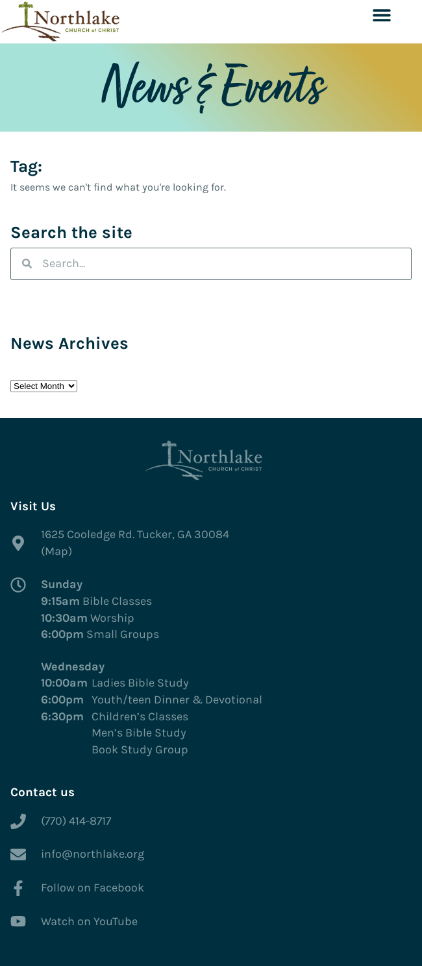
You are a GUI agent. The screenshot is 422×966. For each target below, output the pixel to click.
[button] (381, 14)
